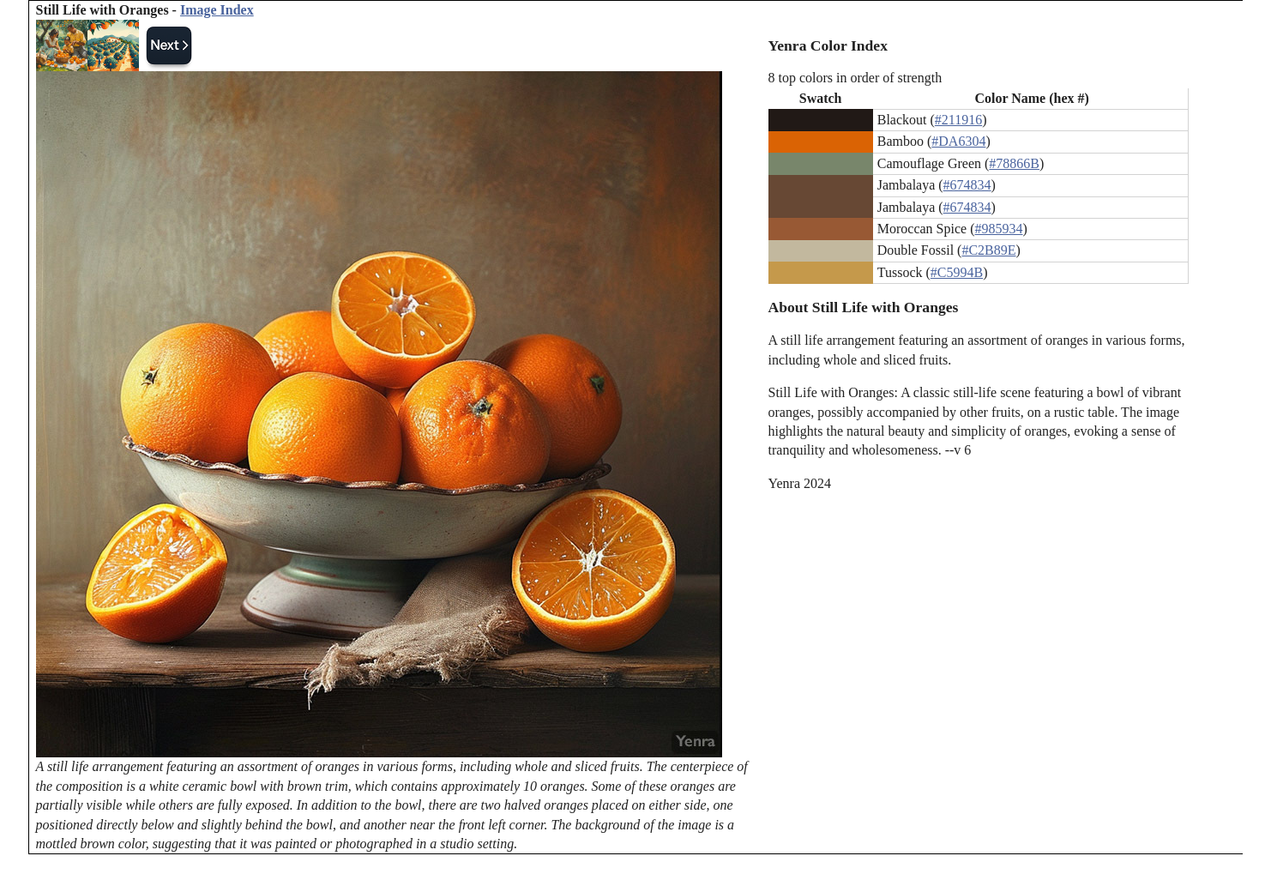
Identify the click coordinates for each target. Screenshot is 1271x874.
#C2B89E (988, 250)
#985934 (998, 228)
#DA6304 (958, 141)
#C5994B (957, 272)
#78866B (1014, 163)
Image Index (217, 10)
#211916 (958, 119)
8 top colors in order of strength (855, 77)
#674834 (967, 185)
